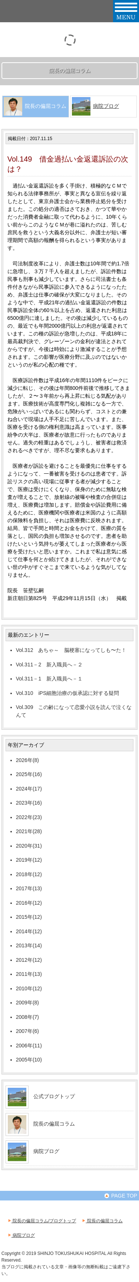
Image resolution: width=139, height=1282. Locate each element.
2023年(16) (29, 803)
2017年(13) (29, 888)
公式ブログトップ (54, 1096)
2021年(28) (29, 831)
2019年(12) (29, 860)
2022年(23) (29, 817)
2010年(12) (29, 988)
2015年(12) (29, 917)
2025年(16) (29, 774)
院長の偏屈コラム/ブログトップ (41, 1220)
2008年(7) (27, 1017)
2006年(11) (29, 1046)
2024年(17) (29, 789)
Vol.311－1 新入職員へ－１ (49, 679)
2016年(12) (29, 903)
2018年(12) (29, 874)
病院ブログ (106, 106)
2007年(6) (27, 1031)
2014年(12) (29, 931)
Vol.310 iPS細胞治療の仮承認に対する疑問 (67, 693)
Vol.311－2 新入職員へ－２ (49, 664)
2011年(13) (29, 974)
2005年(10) (29, 1060)
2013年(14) (29, 945)
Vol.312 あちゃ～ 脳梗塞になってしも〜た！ (71, 650)
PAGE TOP (120, 1196)
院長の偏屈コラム (54, 1124)
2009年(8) (27, 1003)
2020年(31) (29, 846)
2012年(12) (29, 960)
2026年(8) (27, 760)
